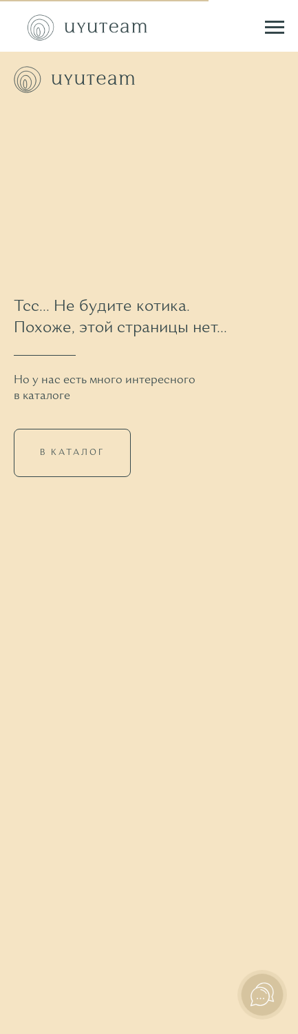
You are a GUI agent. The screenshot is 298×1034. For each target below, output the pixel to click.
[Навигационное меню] (274, 27)
